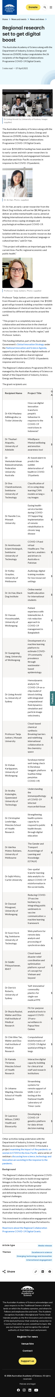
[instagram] (24, 1390)
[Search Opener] (45, 7)
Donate (33, 7)
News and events (18, 19)
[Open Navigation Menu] (51, 7)
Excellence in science (42, 1252)
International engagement (39, 1260)
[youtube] (36, 1390)
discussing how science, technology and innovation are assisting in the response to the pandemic (26, 1160)
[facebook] (50, 1272)
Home (5, 19)
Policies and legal (27, 1384)
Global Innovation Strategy (30, 344)
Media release (45, 1245)
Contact (28, 1350)
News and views (37, 19)
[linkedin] (43, 1272)
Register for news (27, 1336)
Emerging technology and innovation (34, 1256)
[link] (36, 1272)
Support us (27, 1361)
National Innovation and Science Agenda (26, 347)
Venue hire (27, 1343)
